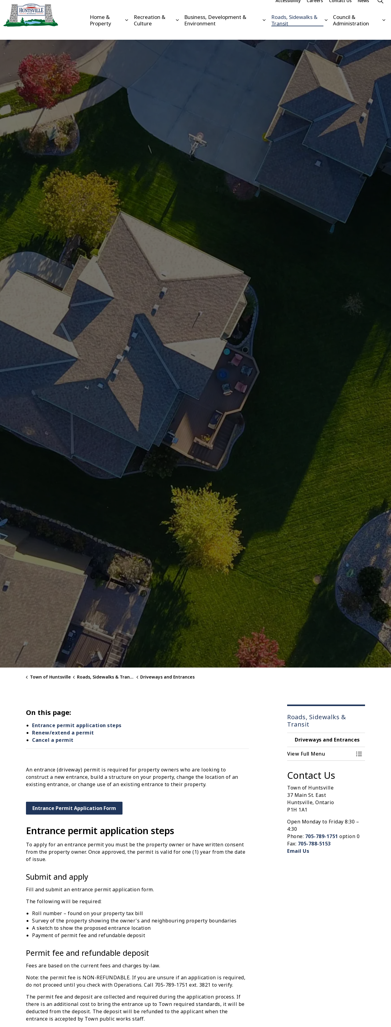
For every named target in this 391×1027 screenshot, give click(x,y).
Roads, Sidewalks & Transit (294, 29)
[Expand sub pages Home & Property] (126, 30)
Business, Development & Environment (215, 29)
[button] (320, 753)
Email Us (298, 851)
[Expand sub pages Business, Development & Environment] (263, 30)
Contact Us (340, 10)
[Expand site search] (380, 10)
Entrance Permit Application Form (74, 808)
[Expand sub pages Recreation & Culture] (177, 30)
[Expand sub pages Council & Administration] (384, 30)
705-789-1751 (321, 836)
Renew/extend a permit (63, 732)
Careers (315, 10)
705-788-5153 (314, 843)
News (363, 10)
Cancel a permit (53, 740)
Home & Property (100, 29)
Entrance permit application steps (77, 725)
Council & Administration (351, 29)
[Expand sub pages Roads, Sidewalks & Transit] (325, 30)
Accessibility (288, 10)
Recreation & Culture (149, 29)
